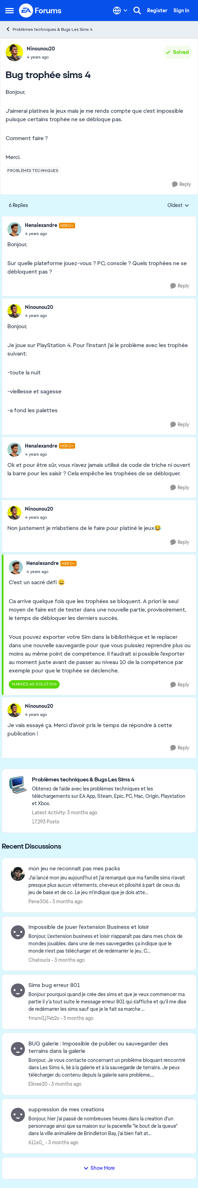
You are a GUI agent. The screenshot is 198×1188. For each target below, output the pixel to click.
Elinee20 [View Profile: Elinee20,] (37, 1084)
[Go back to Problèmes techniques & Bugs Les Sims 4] (110, 779)
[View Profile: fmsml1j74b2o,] (18, 990)
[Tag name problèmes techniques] (33, 170)
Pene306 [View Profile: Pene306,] (38, 901)
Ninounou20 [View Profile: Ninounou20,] (41, 49)
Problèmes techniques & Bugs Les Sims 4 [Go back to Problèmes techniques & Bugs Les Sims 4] (49, 29)
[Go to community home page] (40, 11)
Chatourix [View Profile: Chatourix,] (39, 959)
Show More (99, 1168)
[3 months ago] (66, 901)
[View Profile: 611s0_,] (18, 1115)
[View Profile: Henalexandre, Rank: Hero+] (14, 229)
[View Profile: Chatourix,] (18, 932)
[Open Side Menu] (9, 10)
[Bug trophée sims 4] (50, 233)
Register (157, 10)
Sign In (181, 10)
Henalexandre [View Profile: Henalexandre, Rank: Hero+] (41, 225)
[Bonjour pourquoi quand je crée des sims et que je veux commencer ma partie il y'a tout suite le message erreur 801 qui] (107, 1002)
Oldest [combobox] (178, 205)
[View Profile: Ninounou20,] (14, 52)
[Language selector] (120, 11)
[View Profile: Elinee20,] (18, 1049)
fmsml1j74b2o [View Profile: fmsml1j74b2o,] (43, 1018)
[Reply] (181, 184)
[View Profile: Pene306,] (18, 874)
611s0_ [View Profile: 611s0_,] (36, 1142)
